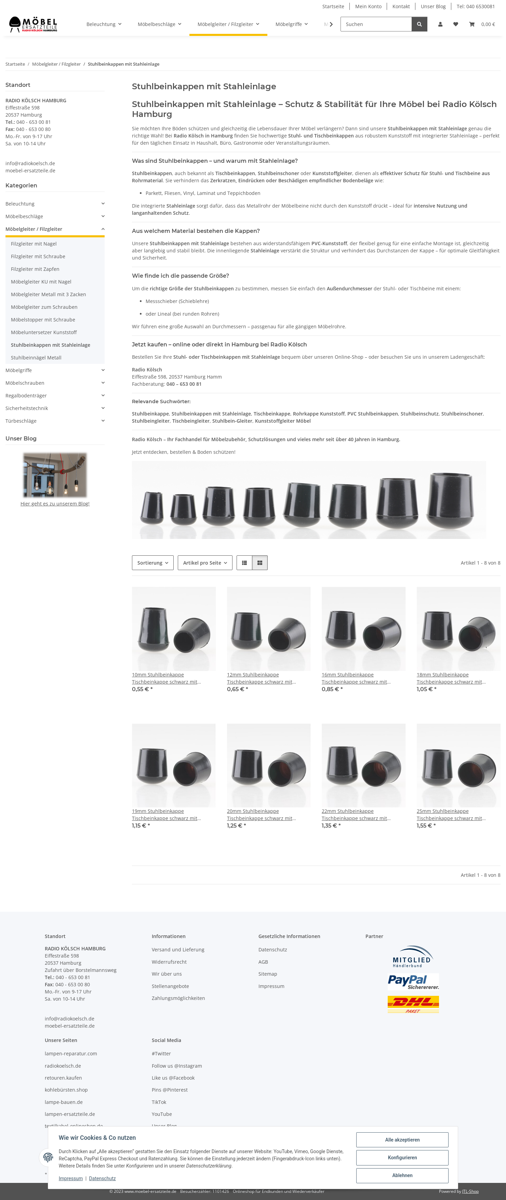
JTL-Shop (470, 1191)
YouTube (162, 1114)
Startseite (333, 6)
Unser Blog (433, 6)
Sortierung (149, 562)
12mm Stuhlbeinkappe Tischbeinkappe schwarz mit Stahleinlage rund (259, 678)
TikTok (159, 1102)
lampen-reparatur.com (71, 1053)
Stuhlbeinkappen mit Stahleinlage (50, 345)
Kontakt (401, 6)
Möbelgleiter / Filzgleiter (33, 229)
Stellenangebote (170, 986)
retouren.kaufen (63, 1077)
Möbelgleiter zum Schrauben (44, 307)
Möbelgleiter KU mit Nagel (41, 281)
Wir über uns (167, 974)
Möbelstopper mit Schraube (43, 319)
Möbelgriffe (18, 370)
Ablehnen (402, 1175)
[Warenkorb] (482, 24)
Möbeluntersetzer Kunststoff (44, 332)
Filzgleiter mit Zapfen (35, 269)
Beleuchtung (20, 203)
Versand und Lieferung (178, 949)
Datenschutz (103, 1179)
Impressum (71, 1179)
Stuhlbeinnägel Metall (36, 357)
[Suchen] (376, 24)
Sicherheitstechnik (26, 408)
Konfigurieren (401, 1158)
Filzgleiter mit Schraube (38, 256)
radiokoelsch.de (63, 1066)
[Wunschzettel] (456, 24)
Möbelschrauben (24, 383)
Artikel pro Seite (202, 562)
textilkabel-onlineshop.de (74, 1126)
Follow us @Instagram (177, 1066)
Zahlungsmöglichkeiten (178, 998)
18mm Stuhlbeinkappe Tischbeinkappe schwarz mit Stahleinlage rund (449, 678)
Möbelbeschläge (24, 216)
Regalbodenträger (26, 395)
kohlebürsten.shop (66, 1089)
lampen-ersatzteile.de (70, 1114)
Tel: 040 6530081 (476, 6)
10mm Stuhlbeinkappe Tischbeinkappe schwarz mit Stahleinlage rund (164, 678)
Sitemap (267, 974)
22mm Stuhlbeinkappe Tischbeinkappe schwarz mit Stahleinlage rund (354, 815)
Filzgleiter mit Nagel (34, 243)
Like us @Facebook (173, 1077)
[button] (440, 24)
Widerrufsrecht (169, 962)
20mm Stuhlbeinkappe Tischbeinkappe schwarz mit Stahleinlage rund (259, 815)
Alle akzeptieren (402, 1140)
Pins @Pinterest (170, 1089)
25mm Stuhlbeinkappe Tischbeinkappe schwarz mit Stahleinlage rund (449, 815)
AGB (263, 962)
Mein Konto (368, 6)
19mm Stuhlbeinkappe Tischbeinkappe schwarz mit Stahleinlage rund (164, 815)
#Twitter (161, 1053)
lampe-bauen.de (64, 1102)
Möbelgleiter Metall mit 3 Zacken (48, 294)
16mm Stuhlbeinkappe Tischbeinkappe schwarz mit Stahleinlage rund (354, 678)
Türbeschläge (21, 421)
